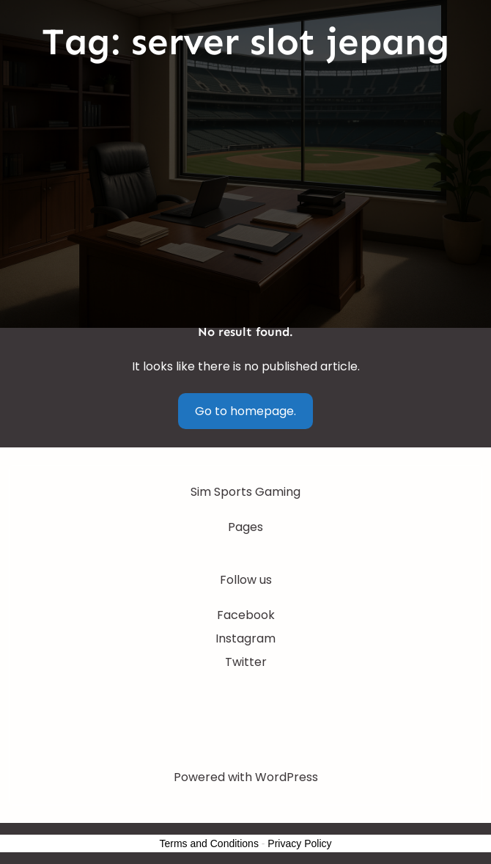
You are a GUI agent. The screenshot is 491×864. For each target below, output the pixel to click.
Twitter (246, 662)
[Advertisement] (246, 193)
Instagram (245, 638)
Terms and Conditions (209, 843)
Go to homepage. (245, 411)
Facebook (246, 615)
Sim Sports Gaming (245, 491)
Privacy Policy (299, 843)
